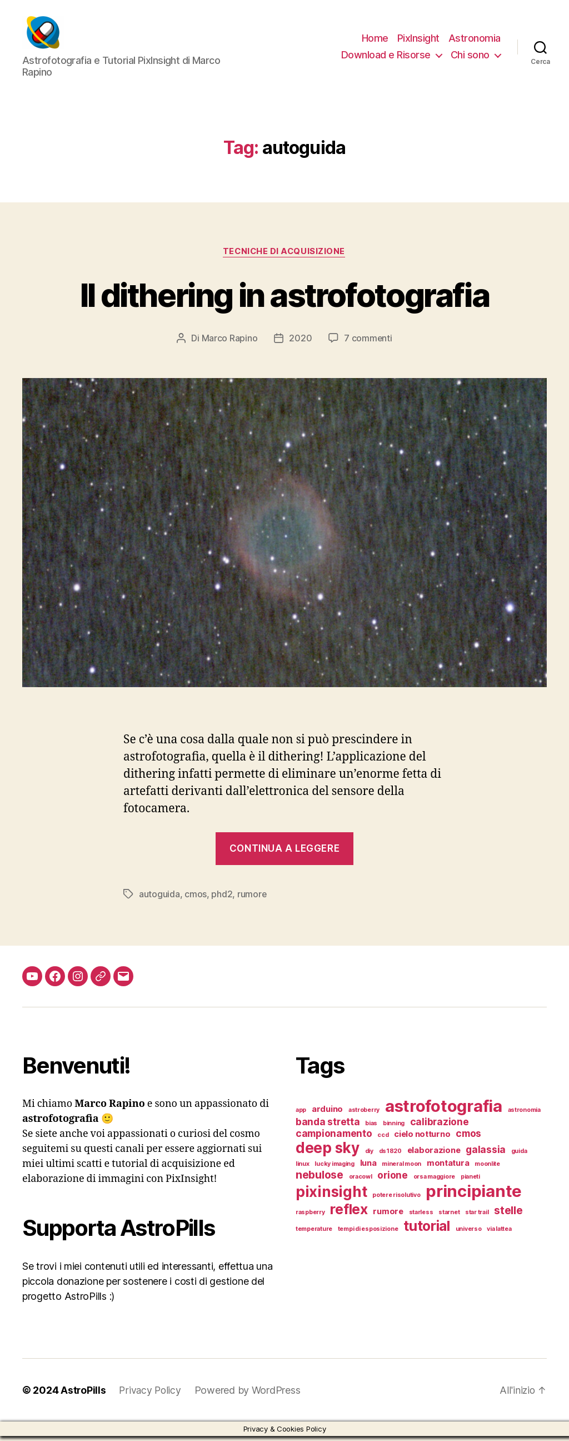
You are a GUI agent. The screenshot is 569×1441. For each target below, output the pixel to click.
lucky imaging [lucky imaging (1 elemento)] (335, 1168)
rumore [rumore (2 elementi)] (388, 1216)
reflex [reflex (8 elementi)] (348, 1214)
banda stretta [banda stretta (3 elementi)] (328, 1126)
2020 (300, 343)
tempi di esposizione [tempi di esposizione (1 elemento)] (368, 1234)
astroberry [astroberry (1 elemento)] (364, 1115)
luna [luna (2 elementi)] (368, 1168)
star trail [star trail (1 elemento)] (476, 1217)
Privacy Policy (151, 1395)
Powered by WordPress (250, 1395)
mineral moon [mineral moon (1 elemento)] (401, 1168)
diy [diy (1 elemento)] (369, 1156)
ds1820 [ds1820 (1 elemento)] (390, 1156)
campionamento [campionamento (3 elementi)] (334, 1138)
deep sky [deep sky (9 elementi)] (328, 1152)
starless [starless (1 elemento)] (421, 1217)
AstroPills (83, 1395)
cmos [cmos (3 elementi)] (468, 1138)
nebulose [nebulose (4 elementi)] (319, 1179)
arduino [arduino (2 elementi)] (327, 1114)
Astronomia (474, 41)
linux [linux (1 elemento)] (303, 1168)
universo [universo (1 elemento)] (469, 1234)
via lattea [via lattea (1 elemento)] (499, 1234)
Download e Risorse (386, 57)
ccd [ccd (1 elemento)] (382, 1140)
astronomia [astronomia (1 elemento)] (524, 1115)
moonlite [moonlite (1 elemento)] (487, 1168)
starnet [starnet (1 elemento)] (449, 1217)
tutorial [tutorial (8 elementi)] (426, 1231)
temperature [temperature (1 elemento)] (314, 1234)
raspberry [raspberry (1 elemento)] (310, 1217)
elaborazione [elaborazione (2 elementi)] (434, 1155)
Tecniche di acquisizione (284, 257)
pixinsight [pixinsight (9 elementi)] (331, 1196)
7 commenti (368, 343)
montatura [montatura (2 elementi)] (448, 1168)
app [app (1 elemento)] (301, 1115)
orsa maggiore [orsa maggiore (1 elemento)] (434, 1181)
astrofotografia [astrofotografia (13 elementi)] (443, 1111)
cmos (195, 899)
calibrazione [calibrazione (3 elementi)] (439, 1126)
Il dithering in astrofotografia (284, 299)
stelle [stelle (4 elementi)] (508, 1215)
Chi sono (470, 57)
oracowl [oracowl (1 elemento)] (360, 1181)
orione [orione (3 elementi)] (392, 1180)
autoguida (159, 899)
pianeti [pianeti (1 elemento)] (470, 1181)
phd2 (221, 899)
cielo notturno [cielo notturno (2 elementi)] (422, 1139)
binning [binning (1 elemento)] (394, 1128)
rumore (252, 899)
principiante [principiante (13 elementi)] (474, 1196)
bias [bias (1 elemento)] (371, 1128)
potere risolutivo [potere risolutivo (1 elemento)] (396, 1200)
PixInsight (418, 41)
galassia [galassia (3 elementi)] (486, 1154)
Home (375, 41)
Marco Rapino (229, 343)
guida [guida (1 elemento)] (519, 1156)
